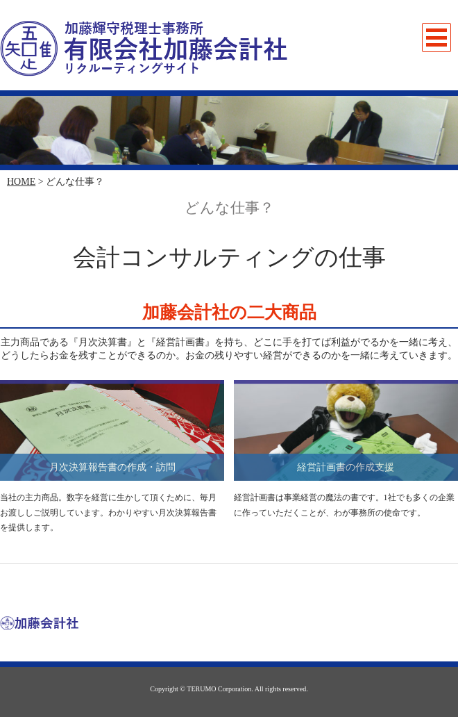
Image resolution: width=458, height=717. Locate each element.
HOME (21, 181)
